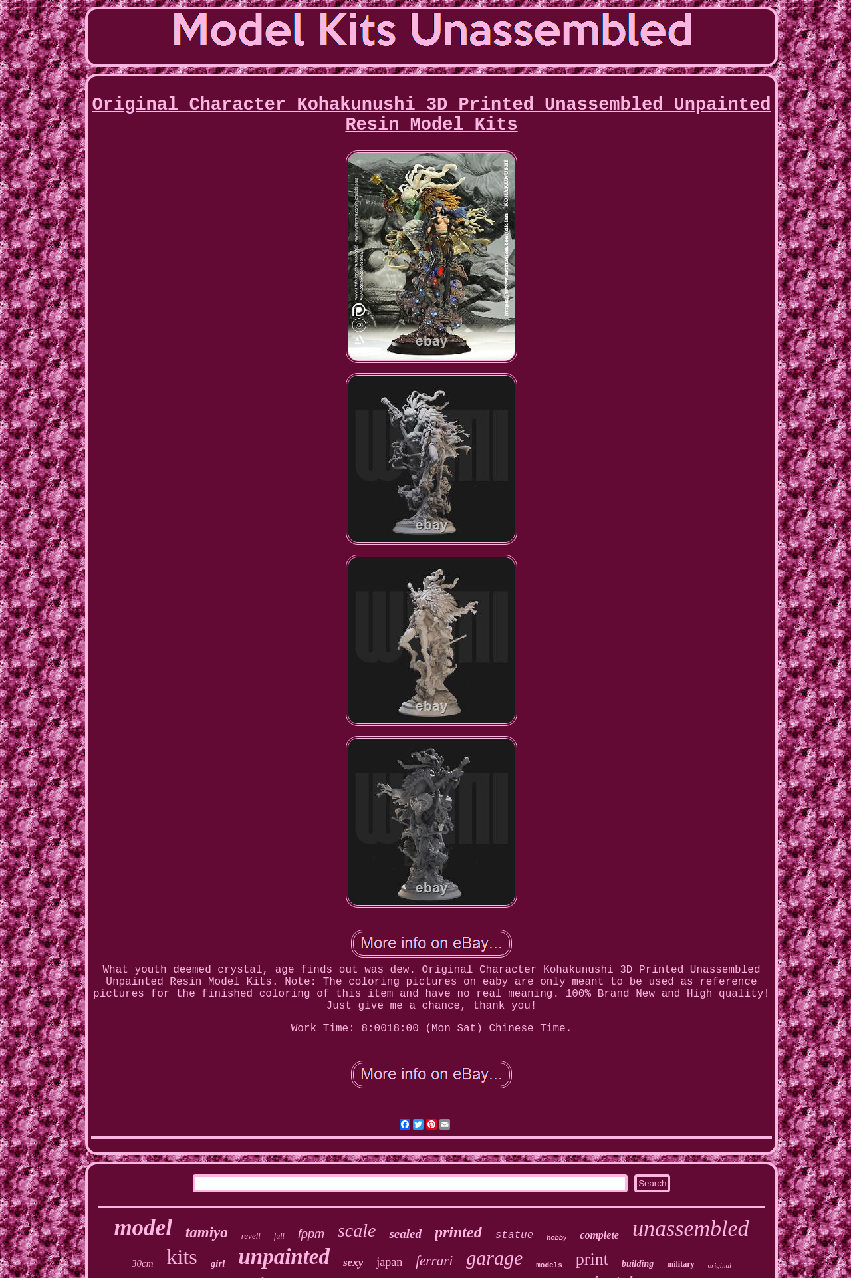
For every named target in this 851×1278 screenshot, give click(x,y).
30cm (143, 1263)
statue (514, 1235)
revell (251, 1236)
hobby (556, 1237)
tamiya (206, 1232)
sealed (405, 1234)
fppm (311, 1234)
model (143, 1228)
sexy (353, 1262)
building (638, 1264)
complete (599, 1235)
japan (389, 1262)
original (719, 1265)
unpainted (284, 1257)
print (592, 1259)
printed (458, 1232)
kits (182, 1257)
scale (357, 1230)
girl (218, 1263)
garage (494, 1258)
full (279, 1236)
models (549, 1265)
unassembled (690, 1228)
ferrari (434, 1261)
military (680, 1264)
